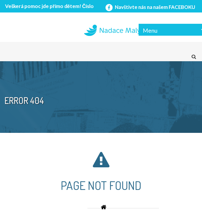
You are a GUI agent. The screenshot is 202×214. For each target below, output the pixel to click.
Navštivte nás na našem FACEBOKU (149, 7)
